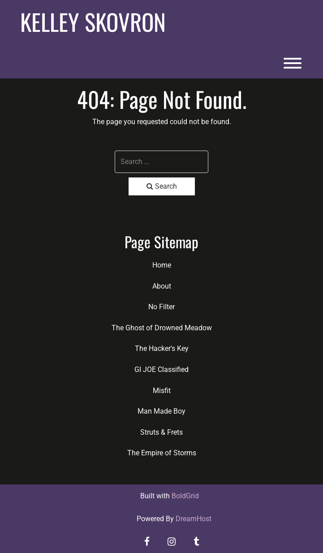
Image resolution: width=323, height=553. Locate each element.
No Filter (161, 306)
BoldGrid (185, 496)
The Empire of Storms (161, 453)
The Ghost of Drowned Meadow (162, 328)
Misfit (162, 390)
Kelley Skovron (93, 21)
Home (161, 265)
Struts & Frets (161, 432)
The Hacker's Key (162, 348)
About (161, 286)
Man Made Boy (161, 411)
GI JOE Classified (161, 369)
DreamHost (193, 518)
